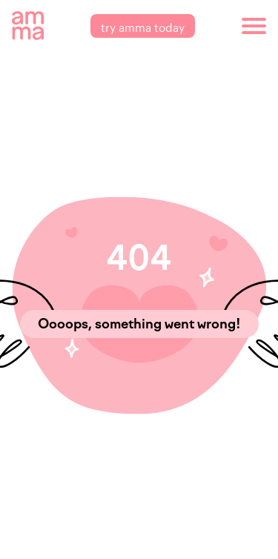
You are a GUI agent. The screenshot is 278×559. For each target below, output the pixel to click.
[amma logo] (28, 26)
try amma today (143, 26)
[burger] (254, 26)
